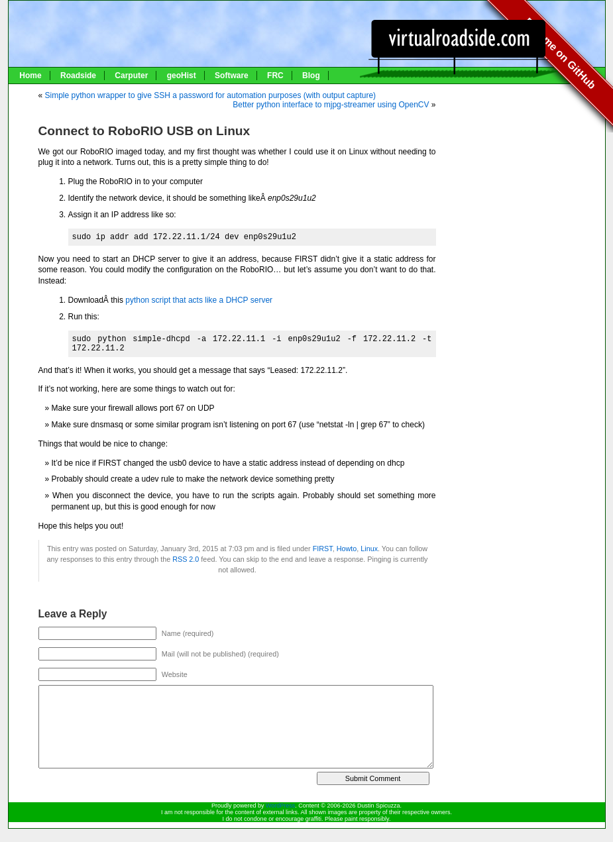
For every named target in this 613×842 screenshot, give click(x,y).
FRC (275, 75)
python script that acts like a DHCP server (198, 300)
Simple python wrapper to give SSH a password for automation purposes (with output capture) (210, 95)
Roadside (78, 75)
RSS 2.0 (185, 559)
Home (30, 75)
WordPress (280, 805)
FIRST (323, 549)
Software (232, 75)
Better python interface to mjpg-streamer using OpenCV (331, 104)
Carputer (131, 75)
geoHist (181, 75)
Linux (369, 549)
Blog (311, 75)
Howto (347, 549)
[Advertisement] (525, 127)
